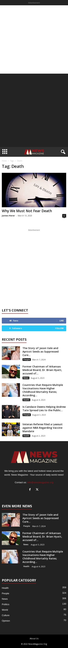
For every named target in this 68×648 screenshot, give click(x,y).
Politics (5, 604)
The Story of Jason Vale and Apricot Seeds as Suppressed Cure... (40, 351)
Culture (5, 615)
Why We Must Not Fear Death (27, 211)
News (25, 378)
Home (4, 160)
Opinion (6, 620)
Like (61, 320)
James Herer (8, 215)
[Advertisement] (34, 39)
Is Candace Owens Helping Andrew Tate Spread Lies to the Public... (44, 408)
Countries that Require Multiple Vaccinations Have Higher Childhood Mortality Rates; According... (42, 390)
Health (26, 399)
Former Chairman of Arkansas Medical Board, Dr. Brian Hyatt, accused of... (42, 370)
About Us (34, 638)
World (5, 609)
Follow (59, 328)
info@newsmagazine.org (40, 482)
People (26, 359)
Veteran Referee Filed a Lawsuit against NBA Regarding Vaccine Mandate (42, 428)
